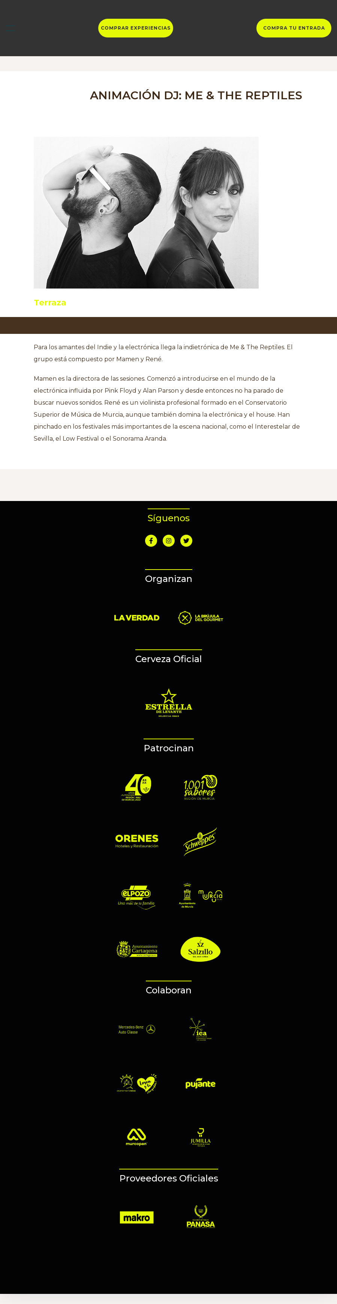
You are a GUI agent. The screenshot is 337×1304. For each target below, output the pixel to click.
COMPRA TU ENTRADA (294, 28)
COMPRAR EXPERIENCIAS (136, 28)
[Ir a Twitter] (186, 541)
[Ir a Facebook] (151, 541)
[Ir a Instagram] (169, 541)
